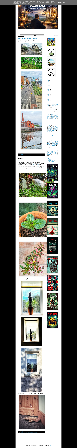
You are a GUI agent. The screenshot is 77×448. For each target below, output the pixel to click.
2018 (49, 95)
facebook (38, 166)
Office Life (54, 130)
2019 (49, 94)
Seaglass (48, 140)
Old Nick (53, 131)
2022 (49, 90)
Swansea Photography (34, 432)
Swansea (34, 164)
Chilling (54, 109)
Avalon (51, 106)
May (48, 80)
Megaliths (56, 127)
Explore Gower (22, 432)
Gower (38, 164)
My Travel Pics (56, 128)
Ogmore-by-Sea (49, 131)
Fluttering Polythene (54, 115)
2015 (49, 99)
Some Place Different (55, 143)
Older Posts (43, 436)
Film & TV (48, 115)
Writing (48, 154)
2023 (49, 89)
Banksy (55, 106)
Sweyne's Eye (52, 147)
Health (54, 124)
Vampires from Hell (55, 150)
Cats (48, 109)
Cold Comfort (54, 110)
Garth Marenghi (49, 118)
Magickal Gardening (51, 127)
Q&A (48, 158)
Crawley (53, 111)
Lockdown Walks (55, 125)
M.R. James (56, 126)
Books (53, 107)
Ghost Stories (54, 118)
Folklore (52, 116)
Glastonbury (29, 432)
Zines (57, 154)
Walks (55, 152)
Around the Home (53, 105)
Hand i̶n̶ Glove (49, 124)
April (48, 81)
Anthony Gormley (49, 104)
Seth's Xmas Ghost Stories (52, 160)
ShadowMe (56, 141)
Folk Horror (48, 116)
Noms (48, 129)
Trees (53, 149)
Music (52, 128)
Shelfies (49, 142)
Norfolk (51, 129)
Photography (50, 135)
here (30, 151)
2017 (49, 96)
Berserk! (48, 107)
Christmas (49, 110)
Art (47, 106)
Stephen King (50, 144)
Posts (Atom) (24, 437)
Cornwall (48, 111)
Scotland (54, 139)
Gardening (26, 432)
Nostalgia (49, 130)
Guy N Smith (49, 159)
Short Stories (53, 142)
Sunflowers (55, 144)
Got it (64, 2)
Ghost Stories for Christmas (51, 119)
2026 (49, 79)
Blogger (50, 445)
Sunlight (48, 145)
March (49, 82)
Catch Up (20, 160)
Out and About (52, 132)
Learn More (60, 2)
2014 (49, 100)
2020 (49, 93)
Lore (52, 126)
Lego (50, 125)
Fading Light (54, 113)
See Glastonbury (53, 140)
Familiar (48, 114)
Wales (52, 152)
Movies (49, 128)
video (56, 151)
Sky (56, 142)
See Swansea (51, 141)
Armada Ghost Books (51, 161)
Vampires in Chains (51, 151)
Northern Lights (56, 129)
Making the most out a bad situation (27, 38)
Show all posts (39, 35)
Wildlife (51, 153)
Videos (48, 152)
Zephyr (54, 154)
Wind (55, 153)
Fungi (50, 117)
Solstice (48, 143)
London (49, 126)
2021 (49, 91)
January (49, 85)
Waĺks (47, 153)
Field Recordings (53, 114)
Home (29, 436)
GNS (57, 120)
